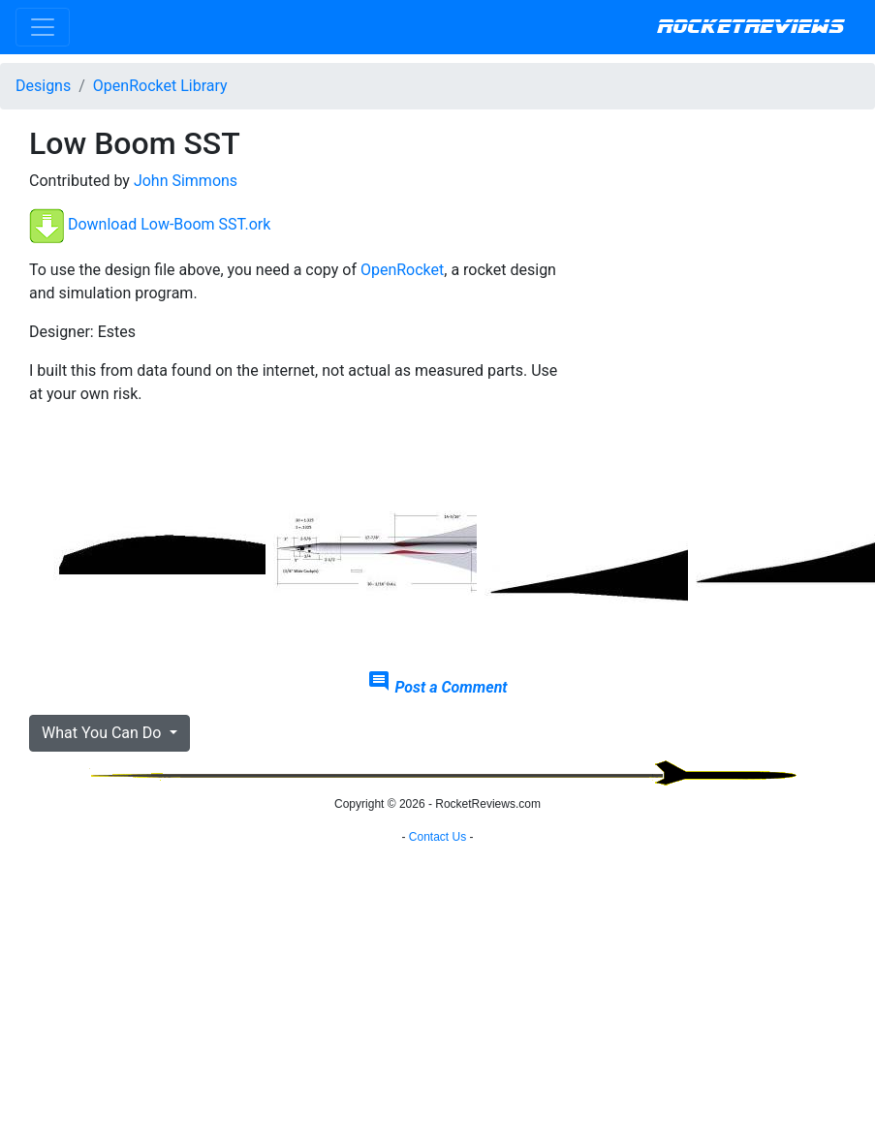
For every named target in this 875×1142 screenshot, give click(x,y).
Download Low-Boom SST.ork (169, 225)
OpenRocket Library (160, 86)
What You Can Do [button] (103, 733)
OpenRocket (402, 270)
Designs (43, 86)
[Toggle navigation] (43, 27)
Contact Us (437, 837)
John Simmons (185, 180)
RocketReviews (750, 27)
